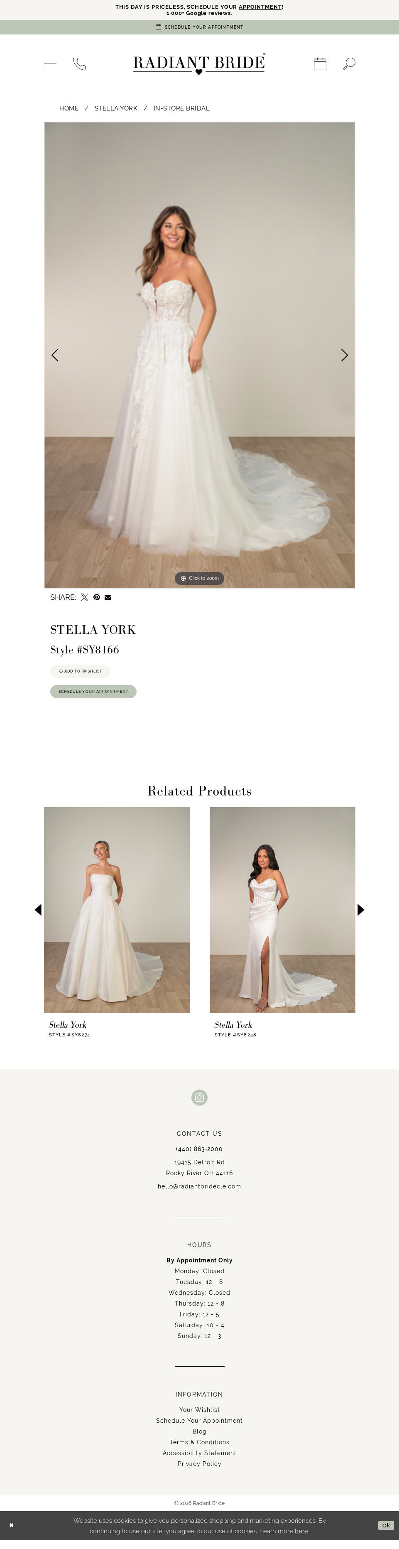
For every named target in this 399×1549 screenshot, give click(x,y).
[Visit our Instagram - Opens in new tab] (199, 1106)
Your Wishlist (199, 1418)
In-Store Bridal (182, 110)
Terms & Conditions (200, 1451)
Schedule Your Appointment (102, 699)
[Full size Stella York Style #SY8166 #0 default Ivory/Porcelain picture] (199, 357)
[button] (50, 66)
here (301, 1539)
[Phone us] (79, 66)
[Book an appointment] (199, 29)
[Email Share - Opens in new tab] (108, 600)
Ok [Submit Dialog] (385, 1534)
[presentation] (117, 919)
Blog (200, 1440)
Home (68, 110)
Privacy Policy (200, 1472)
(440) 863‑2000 (199, 1157)
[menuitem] (50, 66)
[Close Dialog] (12, 1534)
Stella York (116, 110)
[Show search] (349, 66)
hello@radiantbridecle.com (199, 1195)
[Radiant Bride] (199, 66)
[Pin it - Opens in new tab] (96, 599)
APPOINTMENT (268, 7)
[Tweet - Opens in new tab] (84, 599)
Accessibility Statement (200, 1461)
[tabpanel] (199, 357)
